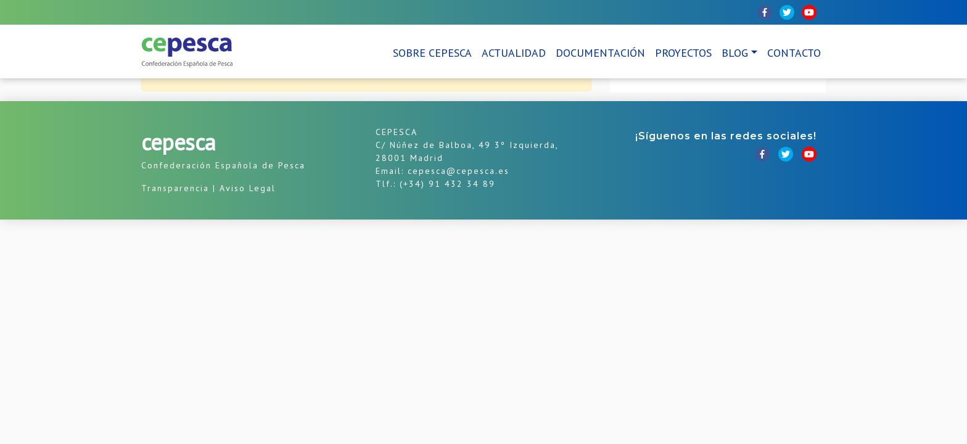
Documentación (600, 53)
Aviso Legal (248, 188)
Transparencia (175, 188)
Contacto (794, 53)
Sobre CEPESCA (432, 53)
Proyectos (683, 53)
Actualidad (514, 53)
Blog (735, 53)
